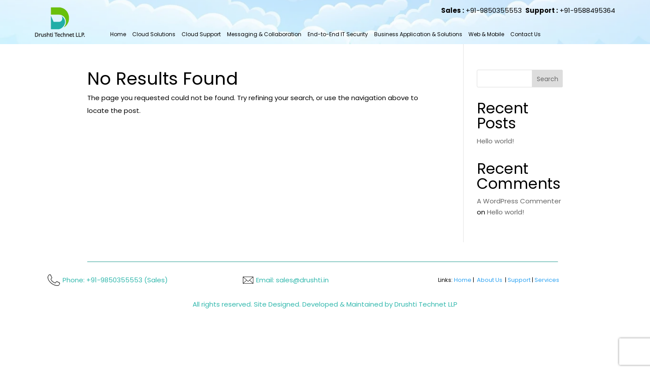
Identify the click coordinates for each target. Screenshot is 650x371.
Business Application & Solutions (418, 34)
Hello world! (495, 141)
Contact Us (525, 34)
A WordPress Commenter (519, 201)
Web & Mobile (486, 34)
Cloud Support (201, 34)
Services (547, 280)
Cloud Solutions (153, 34)
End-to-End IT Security (338, 34)
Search (547, 79)
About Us (489, 280)
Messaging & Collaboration (264, 34)
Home (118, 34)
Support (519, 280)
